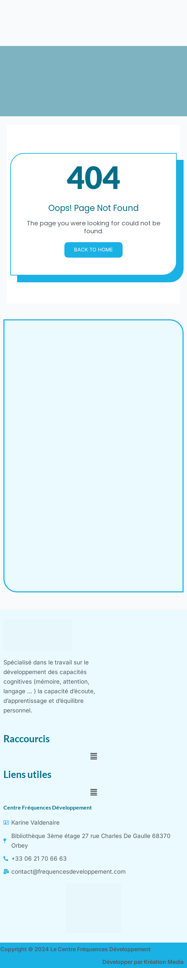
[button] (93, 756)
